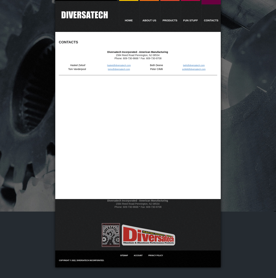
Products (169, 20)
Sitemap (124, 255)
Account (138, 255)
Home (129, 20)
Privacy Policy (155, 255)
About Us (149, 20)
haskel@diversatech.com (119, 65)
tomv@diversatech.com (119, 69)
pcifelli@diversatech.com (194, 69)
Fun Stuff (190, 20)
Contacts (211, 20)
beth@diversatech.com (194, 65)
